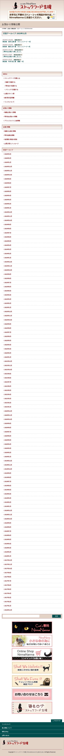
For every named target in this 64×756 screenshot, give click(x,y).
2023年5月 (7, 291)
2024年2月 (7, 253)
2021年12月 (8, 361)
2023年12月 (8, 262)
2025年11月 (8, 170)
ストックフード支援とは (12, 78)
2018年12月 (8, 510)
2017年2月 (7, 601)
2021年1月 (7, 407)
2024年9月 (7, 224)
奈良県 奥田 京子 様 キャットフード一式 (16, 46)
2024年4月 (7, 245)
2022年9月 (7, 324)
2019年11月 (8, 465)
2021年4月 (7, 394)
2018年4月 (7, 543)
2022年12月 (8, 311)
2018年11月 (8, 514)
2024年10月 (8, 220)
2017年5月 (7, 589)
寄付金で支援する (11, 86)
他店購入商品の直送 (10, 139)
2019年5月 (7, 490)
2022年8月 (7, 328)
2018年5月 (7, 539)
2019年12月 (8, 461)
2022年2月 (7, 353)
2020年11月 (8, 415)
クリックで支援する (11, 89)
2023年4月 (7, 295)
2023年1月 (7, 307)
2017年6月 (7, 585)
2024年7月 (7, 233)
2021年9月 (7, 374)
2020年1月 (7, 456)
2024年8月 (7, 228)
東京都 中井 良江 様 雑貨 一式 (13, 61)
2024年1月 (7, 258)
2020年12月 (8, 411)
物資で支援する (10, 82)
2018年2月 (7, 552)
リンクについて (9, 102)
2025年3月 (7, 199)
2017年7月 (7, 581)
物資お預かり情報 (10, 112)
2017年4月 (7, 593)
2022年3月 (7, 349)
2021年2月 (7, 403)
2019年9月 (7, 473)
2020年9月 (7, 423)
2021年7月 (7, 382)
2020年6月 (7, 436)
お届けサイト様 (9, 93)
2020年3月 (7, 448)
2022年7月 (7, 332)
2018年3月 (7, 548)
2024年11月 (8, 216)
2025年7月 (7, 187)
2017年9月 (7, 572)
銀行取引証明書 (9, 98)
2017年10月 (8, 568)
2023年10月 (8, 270)
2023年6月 (7, 286)
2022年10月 (8, 320)
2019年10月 (8, 469)
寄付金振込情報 (9, 135)
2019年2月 (7, 502)
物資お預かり (18, 40)
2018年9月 (7, 523)
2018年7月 (7, 531)
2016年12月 (8, 610)
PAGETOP (57, 720)
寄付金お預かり (19, 50)
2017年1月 (7, 606)
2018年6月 (7, 535)
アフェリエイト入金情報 (12, 120)
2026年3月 (7, 154)
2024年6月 (7, 237)
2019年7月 (7, 481)
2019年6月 (7, 485)
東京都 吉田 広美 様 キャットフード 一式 (17, 41)
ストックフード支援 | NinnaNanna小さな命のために (29, 752)
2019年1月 (7, 506)
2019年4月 (7, 494)
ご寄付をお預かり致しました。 (12, 51)
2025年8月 (7, 183)
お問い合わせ (5, 735)
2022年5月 (7, 340)
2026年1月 (7, 162)
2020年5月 (7, 440)
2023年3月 (7, 299)
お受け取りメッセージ (11, 143)
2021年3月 (7, 398)
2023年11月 (8, 266)
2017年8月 (7, 577)
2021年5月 (7, 390)
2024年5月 (7, 241)
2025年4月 (7, 195)
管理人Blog (5, 731)
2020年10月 (8, 419)
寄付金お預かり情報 (10, 116)
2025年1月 (7, 208)
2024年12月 (8, 212)
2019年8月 (7, 477)
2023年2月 (7, 303)
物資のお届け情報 (10, 131)
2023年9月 (7, 274)
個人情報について (7, 728)
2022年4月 (7, 345)
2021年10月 (8, 369)
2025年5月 (7, 191)
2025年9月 (7, 179)
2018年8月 (7, 527)
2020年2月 (7, 452)
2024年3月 (7, 249)
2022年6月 (7, 336)
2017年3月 (7, 597)
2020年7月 (7, 432)
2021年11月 (8, 365)
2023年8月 (7, 278)
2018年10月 (8, 519)
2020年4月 (7, 444)
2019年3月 (7, 498)
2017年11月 (8, 564)
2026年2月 (7, 158)
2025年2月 (7, 204)
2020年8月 (7, 427)
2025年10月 (8, 175)
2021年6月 (7, 386)
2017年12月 (8, 560)
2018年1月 (7, 556)
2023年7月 (7, 282)
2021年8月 (7, 378)
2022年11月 (8, 315)
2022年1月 (7, 357)
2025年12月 (8, 166)
